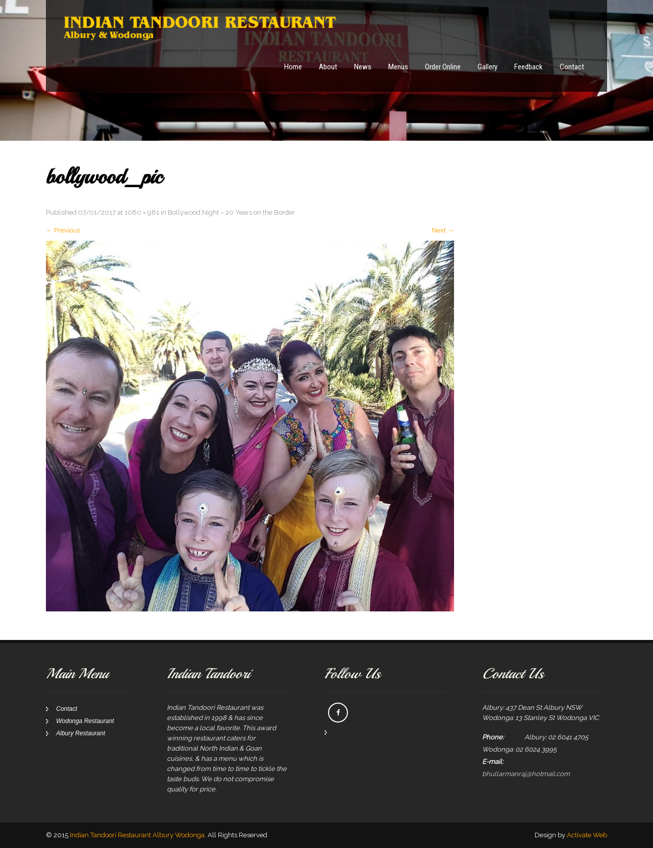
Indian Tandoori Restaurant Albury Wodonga (137, 835)
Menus (398, 66)
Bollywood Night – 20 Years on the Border (231, 212)
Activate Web (587, 835)
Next (443, 230)
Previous (63, 230)
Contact (572, 66)
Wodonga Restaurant (85, 721)
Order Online (443, 66)
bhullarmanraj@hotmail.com (526, 774)
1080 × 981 (141, 212)
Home (293, 66)
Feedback (528, 66)
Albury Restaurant (80, 733)
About (328, 66)
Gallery (487, 66)
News (362, 66)
